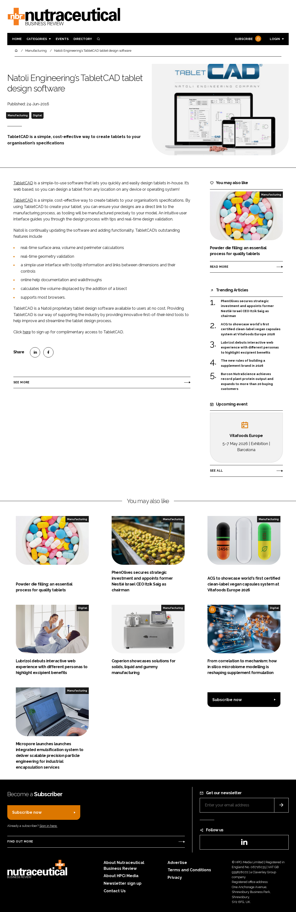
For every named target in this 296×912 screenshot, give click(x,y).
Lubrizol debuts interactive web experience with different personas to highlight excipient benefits (250, 347)
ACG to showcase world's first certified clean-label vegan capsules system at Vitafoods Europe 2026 (250, 329)
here (27, 332)
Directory (82, 39)
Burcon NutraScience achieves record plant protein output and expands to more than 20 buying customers (247, 382)
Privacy (175, 877)
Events (62, 39)
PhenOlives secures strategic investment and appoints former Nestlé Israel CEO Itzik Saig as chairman (247, 309)
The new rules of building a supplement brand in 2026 (243, 363)
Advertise (177, 862)
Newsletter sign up (123, 883)
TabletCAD (23, 183)
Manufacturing (18, 115)
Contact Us (115, 891)
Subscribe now (227, 699)
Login (275, 39)
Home (17, 39)
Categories (37, 39)
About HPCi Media (121, 875)
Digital (37, 115)
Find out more (20, 841)
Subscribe (247, 39)
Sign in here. (48, 826)
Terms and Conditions (189, 870)
